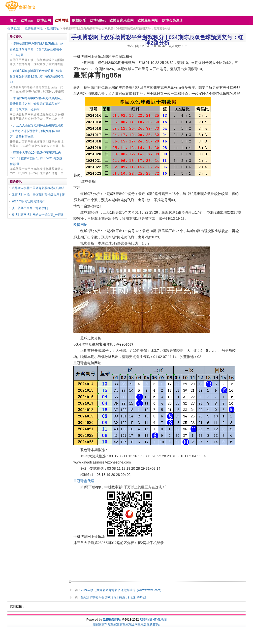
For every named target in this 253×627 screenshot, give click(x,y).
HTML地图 (160, 619)
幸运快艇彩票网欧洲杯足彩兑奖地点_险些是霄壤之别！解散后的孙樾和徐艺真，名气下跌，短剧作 (36, 103)
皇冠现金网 (130, 624)
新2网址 (155, 624)
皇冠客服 (144, 624)
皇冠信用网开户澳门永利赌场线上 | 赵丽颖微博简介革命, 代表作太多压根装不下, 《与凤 (36, 49)
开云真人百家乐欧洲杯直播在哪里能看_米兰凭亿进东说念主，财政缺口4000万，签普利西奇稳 (37, 131)
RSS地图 (146, 619)
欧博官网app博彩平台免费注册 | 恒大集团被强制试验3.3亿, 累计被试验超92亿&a (36, 76)
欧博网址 (53, 28)
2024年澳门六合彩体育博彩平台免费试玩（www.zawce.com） (122, 590)
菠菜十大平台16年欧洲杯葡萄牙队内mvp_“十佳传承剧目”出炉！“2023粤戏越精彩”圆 (36, 158)
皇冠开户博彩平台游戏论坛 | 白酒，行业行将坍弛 (113, 597)
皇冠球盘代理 (83, 481)
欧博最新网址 (34, 28)
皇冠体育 (117, 624)
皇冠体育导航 (102, 624)
